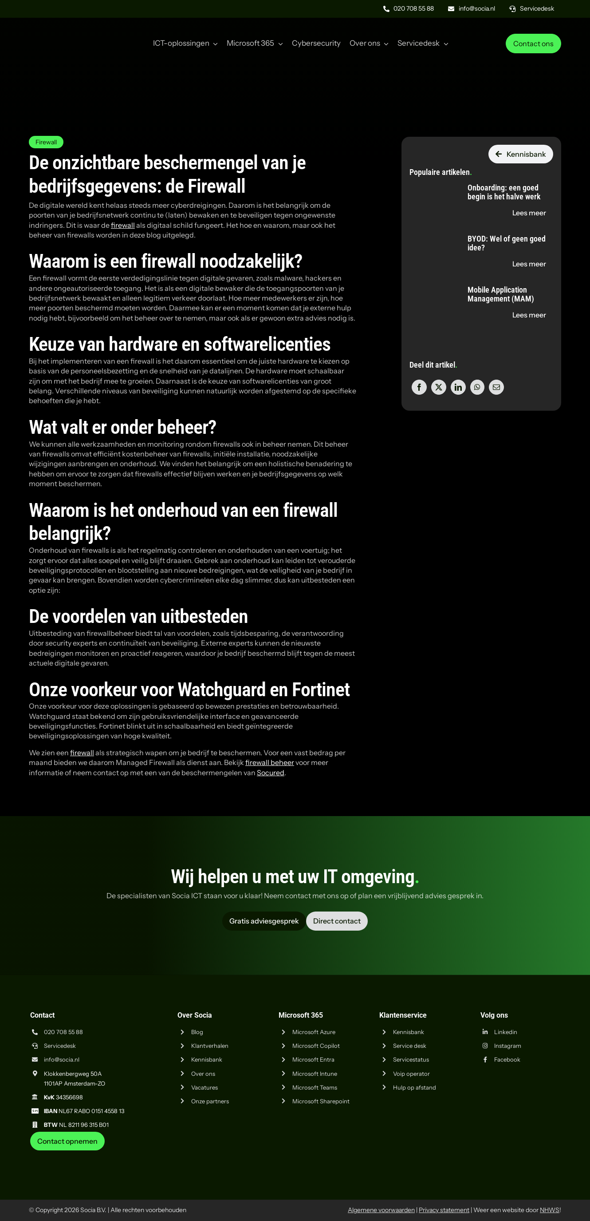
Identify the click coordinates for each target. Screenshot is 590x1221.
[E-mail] (496, 387)
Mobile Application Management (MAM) (501, 294)
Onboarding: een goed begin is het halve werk (504, 192)
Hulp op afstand (414, 1087)
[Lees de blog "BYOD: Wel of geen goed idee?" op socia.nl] (529, 263)
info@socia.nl (61, 1059)
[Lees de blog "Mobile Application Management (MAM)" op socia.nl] (529, 314)
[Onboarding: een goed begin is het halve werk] (430, 183)
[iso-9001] (494, 1154)
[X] (438, 387)
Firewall (46, 142)
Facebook (507, 1059)
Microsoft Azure (313, 1031)
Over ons (203, 1073)
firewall (123, 225)
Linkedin (505, 1031)
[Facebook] (419, 387)
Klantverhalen (209, 1045)
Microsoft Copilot (316, 1045)
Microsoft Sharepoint (321, 1101)
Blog (197, 1031)
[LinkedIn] (458, 387)
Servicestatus (411, 1059)
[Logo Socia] (62, 30)
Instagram (507, 1045)
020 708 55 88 (63, 1031)
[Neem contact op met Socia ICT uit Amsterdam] (67, 1141)
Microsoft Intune (314, 1073)
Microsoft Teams (314, 1087)
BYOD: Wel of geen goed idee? (507, 243)
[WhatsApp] (477, 387)
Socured (270, 772)
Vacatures (204, 1087)
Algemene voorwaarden (381, 1210)
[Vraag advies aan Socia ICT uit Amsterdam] (264, 921)
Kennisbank (206, 1059)
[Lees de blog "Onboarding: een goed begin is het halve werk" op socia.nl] (529, 212)
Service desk (409, 1045)
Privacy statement (444, 1210)
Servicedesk (60, 1045)
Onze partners (210, 1101)
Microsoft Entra (313, 1059)
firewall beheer (269, 762)
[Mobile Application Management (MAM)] (430, 285)
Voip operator (411, 1073)
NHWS (549, 1210)
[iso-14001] (539, 1154)
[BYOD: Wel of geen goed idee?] (430, 234)
